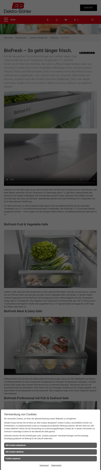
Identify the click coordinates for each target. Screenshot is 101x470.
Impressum (44, 465)
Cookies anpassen (13, 458)
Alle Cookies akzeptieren (16, 445)
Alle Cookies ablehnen (15, 452)
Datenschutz (56, 465)
